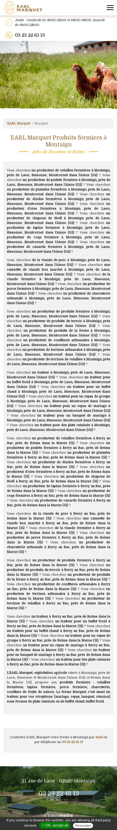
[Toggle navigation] (110, 7)
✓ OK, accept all (55, 825)
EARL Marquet (18, 123)
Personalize (83, 825)
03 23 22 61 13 (30, 35)
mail (98, 737)
